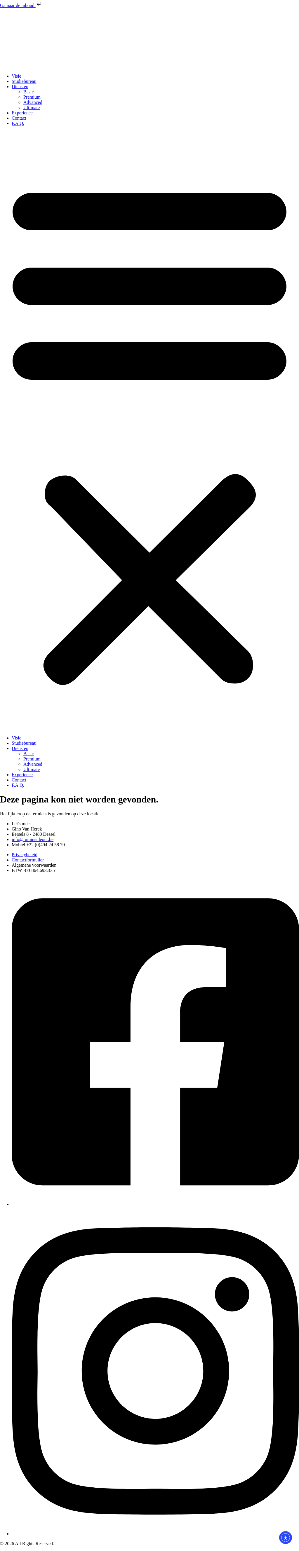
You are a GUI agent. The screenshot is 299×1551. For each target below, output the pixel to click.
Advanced (32, 102)
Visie (16, 76)
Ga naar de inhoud (21, 5)
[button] (149, 431)
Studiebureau (24, 81)
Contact (19, 118)
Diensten (20, 86)
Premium (32, 97)
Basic (28, 91)
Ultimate (31, 107)
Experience (22, 112)
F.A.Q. (18, 123)
